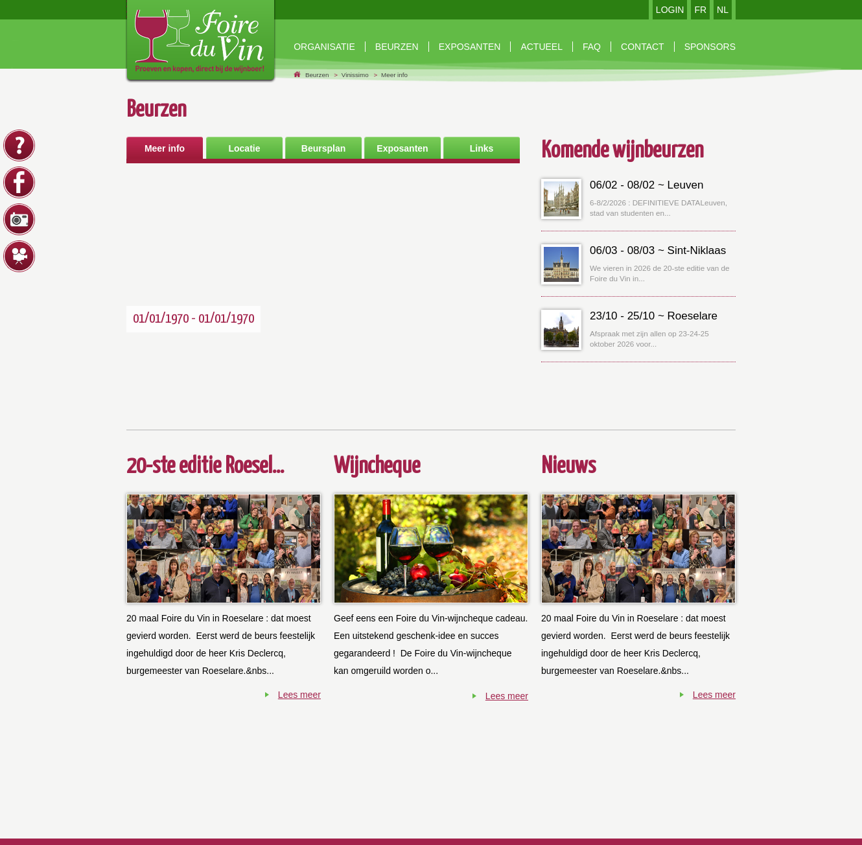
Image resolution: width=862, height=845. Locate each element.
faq (592, 46)
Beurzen (317, 74)
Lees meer (299, 694)
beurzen (397, 46)
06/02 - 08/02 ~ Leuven (646, 185)
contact (642, 46)
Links (482, 148)
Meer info (394, 74)
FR (700, 10)
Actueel (541, 46)
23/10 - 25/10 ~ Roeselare (653, 316)
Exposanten (402, 148)
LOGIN (670, 10)
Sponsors (710, 46)
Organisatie (324, 46)
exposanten (470, 46)
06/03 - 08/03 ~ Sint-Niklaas (658, 250)
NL (722, 10)
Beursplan (323, 148)
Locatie (244, 148)
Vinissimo (355, 74)
